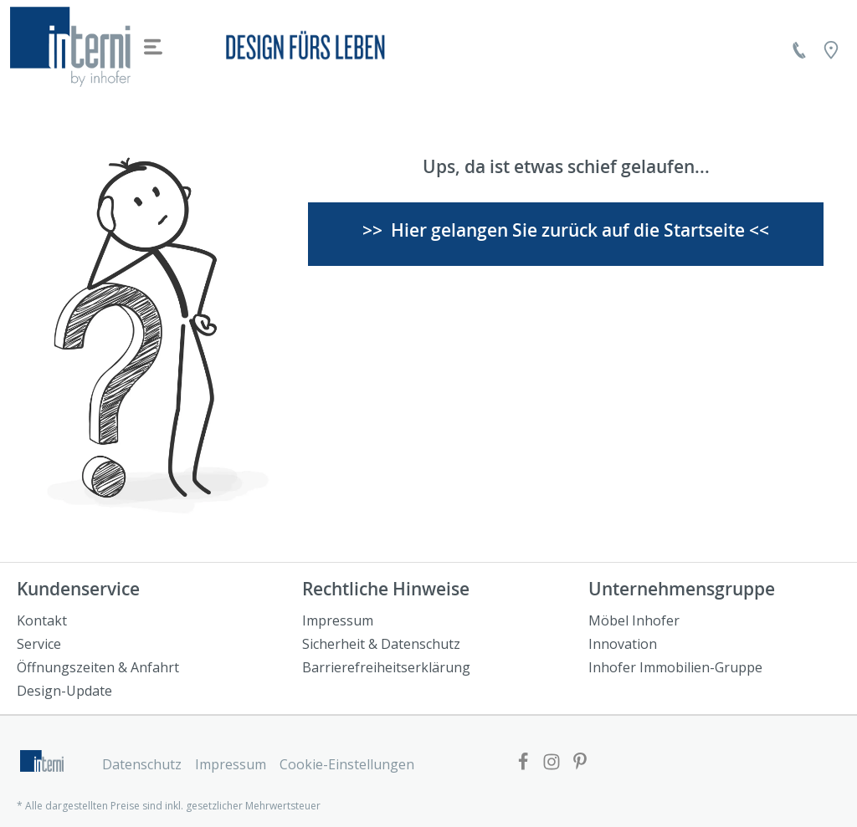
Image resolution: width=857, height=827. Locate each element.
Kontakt (42, 620)
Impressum (337, 620)
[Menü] (153, 47)
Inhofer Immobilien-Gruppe (675, 667)
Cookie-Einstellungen (347, 764)
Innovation (622, 644)
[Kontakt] (799, 50)
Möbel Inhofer (634, 620)
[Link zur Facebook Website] (523, 763)
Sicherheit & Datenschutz (381, 644)
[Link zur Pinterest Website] (580, 763)
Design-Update (64, 691)
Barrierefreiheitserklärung (386, 667)
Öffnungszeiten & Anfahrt (98, 667)
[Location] (831, 50)
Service (39, 644)
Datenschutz (142, 764)
